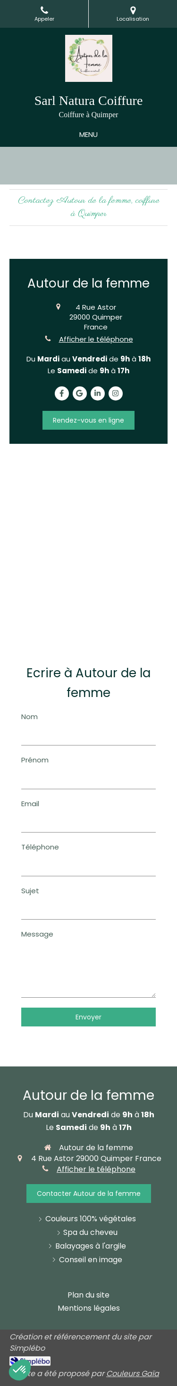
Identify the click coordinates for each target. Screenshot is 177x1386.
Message (37, 934)
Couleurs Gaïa (132, 1373)
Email (30, 804)
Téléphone (40, 847)
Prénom (35, 760)
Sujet (30, 891)
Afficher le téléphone (96, 339)
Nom (29, 716)
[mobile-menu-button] (88, 134)
